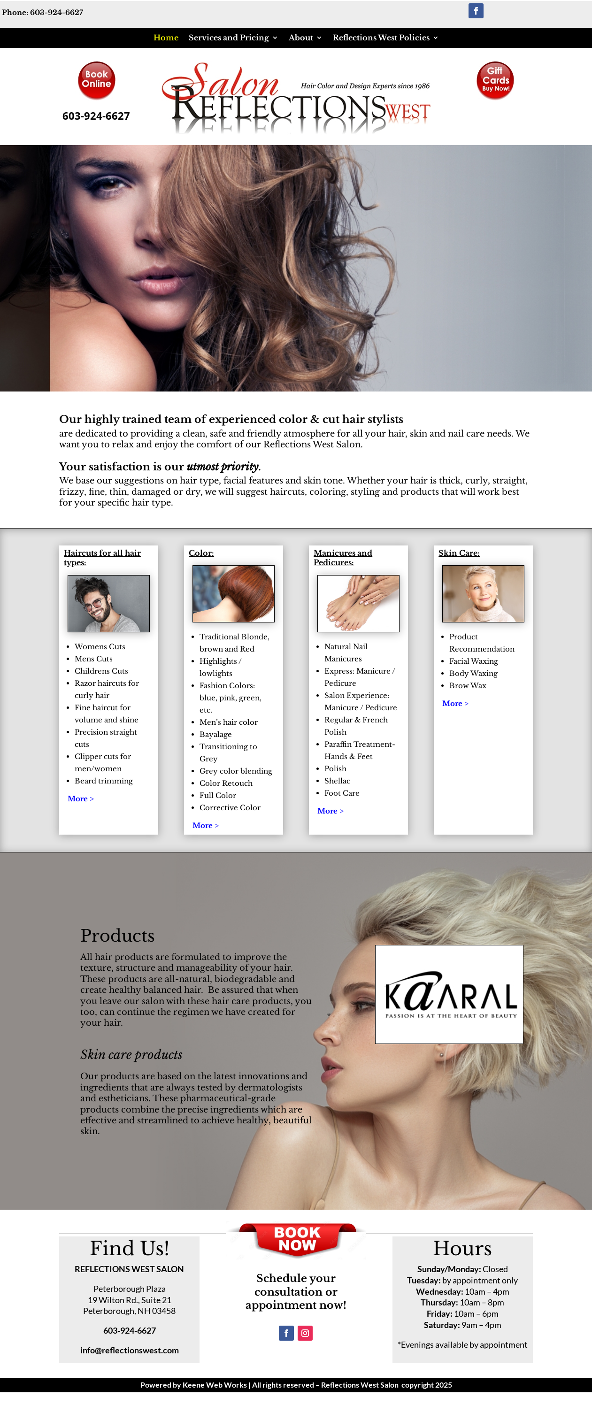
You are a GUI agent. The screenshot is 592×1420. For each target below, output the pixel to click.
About (301, 37)
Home (166, 37)
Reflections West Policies (381, 37)
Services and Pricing (229, 37)
